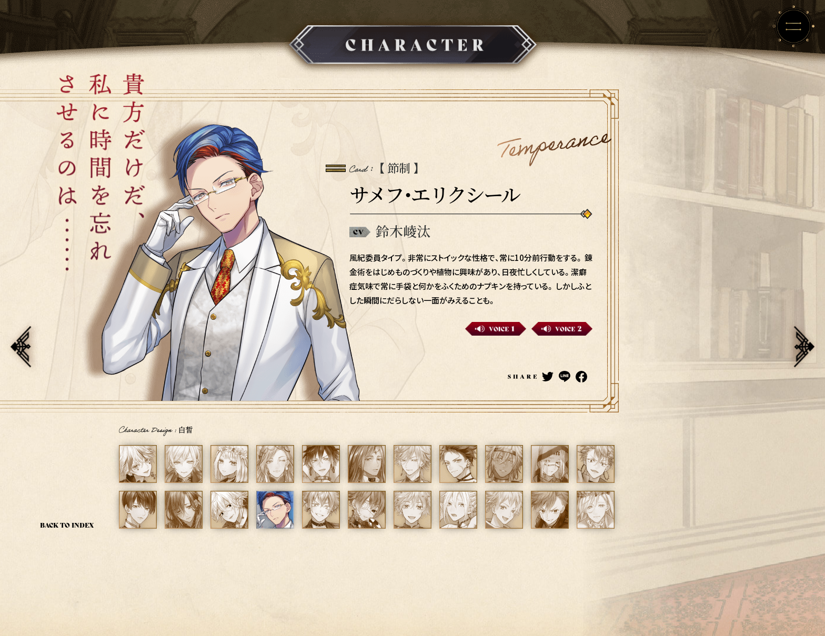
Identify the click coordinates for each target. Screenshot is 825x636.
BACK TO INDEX (67, 524)
